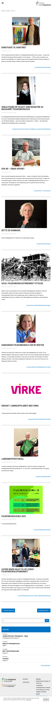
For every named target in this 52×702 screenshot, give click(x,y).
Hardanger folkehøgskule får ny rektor (22, 344)
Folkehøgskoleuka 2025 (13, 516)
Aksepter (46, 699)
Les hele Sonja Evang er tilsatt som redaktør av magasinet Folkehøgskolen (31, 129)
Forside (3, 10)
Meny (2, 2)
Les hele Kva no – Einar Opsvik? (42, 190)
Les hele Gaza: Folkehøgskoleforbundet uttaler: (38, 305)
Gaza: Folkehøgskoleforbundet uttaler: (22, 283)
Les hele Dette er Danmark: (44, 243)
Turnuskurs (6, 658)
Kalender (6, 629)
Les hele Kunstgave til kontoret (43, 67)
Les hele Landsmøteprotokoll (43, 476)
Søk (47, 620)
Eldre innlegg (43, 610)
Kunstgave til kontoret (13, 47)
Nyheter (8, 10)
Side (12, 10)
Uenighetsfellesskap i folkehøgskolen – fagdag (15, 636)
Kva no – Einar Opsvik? (12, 168)
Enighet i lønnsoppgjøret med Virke (20, 405)
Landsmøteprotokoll (12, 458)
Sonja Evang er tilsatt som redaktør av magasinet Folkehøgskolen (22, 108)
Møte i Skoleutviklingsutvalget (11, 651)
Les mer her (28, 699)
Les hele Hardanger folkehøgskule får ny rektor (38, 367)
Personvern (26, 682)
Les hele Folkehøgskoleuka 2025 (42, 529)
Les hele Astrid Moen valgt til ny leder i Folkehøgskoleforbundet (34, 595)
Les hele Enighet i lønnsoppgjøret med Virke (39, 419)
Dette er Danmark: (11, 230)
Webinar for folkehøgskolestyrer (11, 643)
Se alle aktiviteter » (46, 665)
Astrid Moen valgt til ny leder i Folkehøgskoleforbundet (17, 570)
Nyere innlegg (9, 610)
